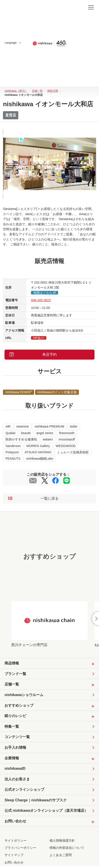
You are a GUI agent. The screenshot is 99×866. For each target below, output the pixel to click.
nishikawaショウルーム (24, 695)
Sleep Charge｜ (36, 800)
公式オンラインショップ (24, 789)
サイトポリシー (16, 840)
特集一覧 (12, 726)
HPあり (38, 338)
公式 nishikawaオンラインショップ (46, 811)
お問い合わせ (14, 862)
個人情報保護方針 (62, 840)
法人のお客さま (17, 779)
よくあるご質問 (61, 855)
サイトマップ (14, 855)
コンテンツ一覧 (17, 737)
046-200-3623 (41, 300)
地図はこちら (44, 292)
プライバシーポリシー (20, 848)
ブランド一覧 (15, 674)
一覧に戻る (33, 498)
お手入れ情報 (15, 747)
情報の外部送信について (67, 848)
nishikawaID (15, 768)
